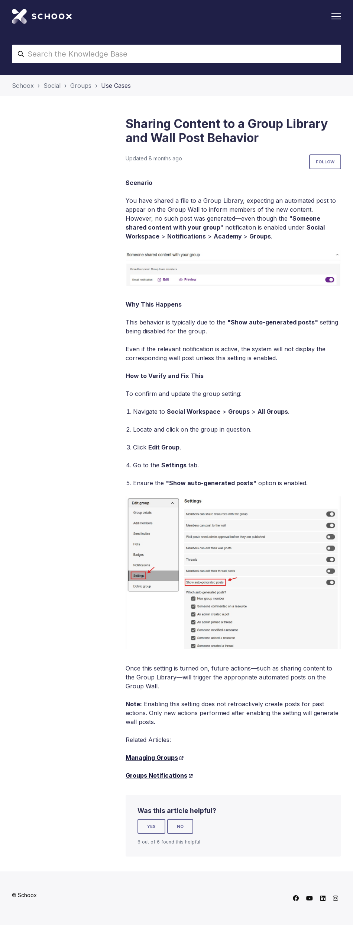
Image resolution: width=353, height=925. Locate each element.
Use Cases (116, 85)
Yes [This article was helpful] (151, 826)
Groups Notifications (156, 775)
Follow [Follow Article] (325, 161)
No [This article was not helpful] (180, 826)
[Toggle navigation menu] (336, 16)
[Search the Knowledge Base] (176, 54)
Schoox (23, 85)
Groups (80, 85)
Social (52, 85)
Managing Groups (152, 757)
